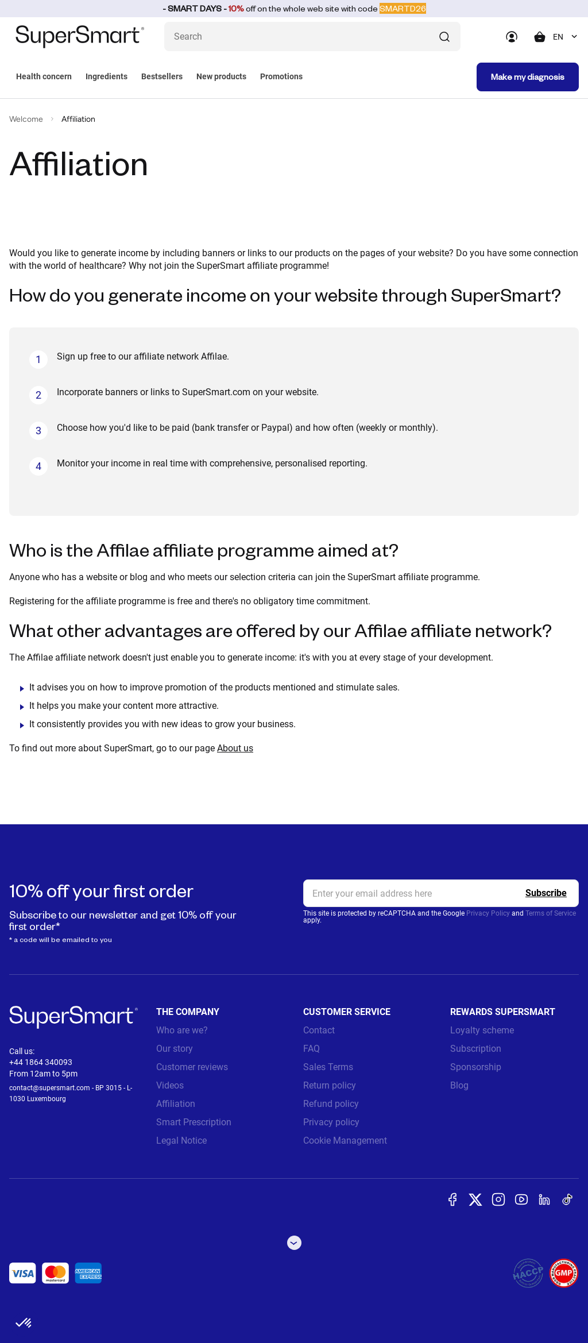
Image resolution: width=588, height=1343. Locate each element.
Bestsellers (162, 76)
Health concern (44, 76)
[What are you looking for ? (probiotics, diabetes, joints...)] (312, 36)
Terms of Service (550, 913)
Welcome (26, 119)
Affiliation (175, 1103)
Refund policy (331, 1103)
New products (221, 76)
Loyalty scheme (482, 1030)
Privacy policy (331, 1122)
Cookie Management (345, 1140)
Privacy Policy (488, 913)
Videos (170, 1085)
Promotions (281, 76)
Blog (459, 1085)
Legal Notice (181, 1140)
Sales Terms (328, 1067)
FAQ (311, 1048)
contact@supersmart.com (49, 1088)
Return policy (329, 1085)
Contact (319, 1030)
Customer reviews (192, 1067)
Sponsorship (475, 1067)
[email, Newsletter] (441, 893)
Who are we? (182, 1030)
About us (235, 748)
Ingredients (106, 76)
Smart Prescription (193, 1122)
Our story (174, 1048)
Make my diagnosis (527, 76)
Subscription (475, 1048)
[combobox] (566, 36)
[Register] (546, 893)
